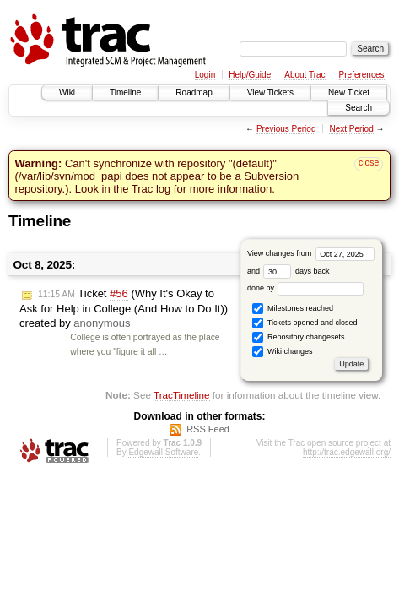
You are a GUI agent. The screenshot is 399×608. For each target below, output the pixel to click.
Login (205, 74)
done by (305, 288)
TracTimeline (182, 394)
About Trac (304, 74)
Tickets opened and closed (304, 323)
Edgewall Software (163, 452)
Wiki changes (282, 351)
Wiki (67, 92)
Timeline (125, 92)
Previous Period (286, 128)
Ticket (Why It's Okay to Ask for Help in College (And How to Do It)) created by (123, 308)
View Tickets (270, 92)
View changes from (311, 253)
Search (358, 107)
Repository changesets (298, 337)
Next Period (351, 128)
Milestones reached (292, 308)
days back (296, 271)
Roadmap (193, 92)
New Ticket (348, 92)
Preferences (362, 74)
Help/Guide (250, 74)
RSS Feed (207, 429)
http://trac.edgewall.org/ (347, 452)
